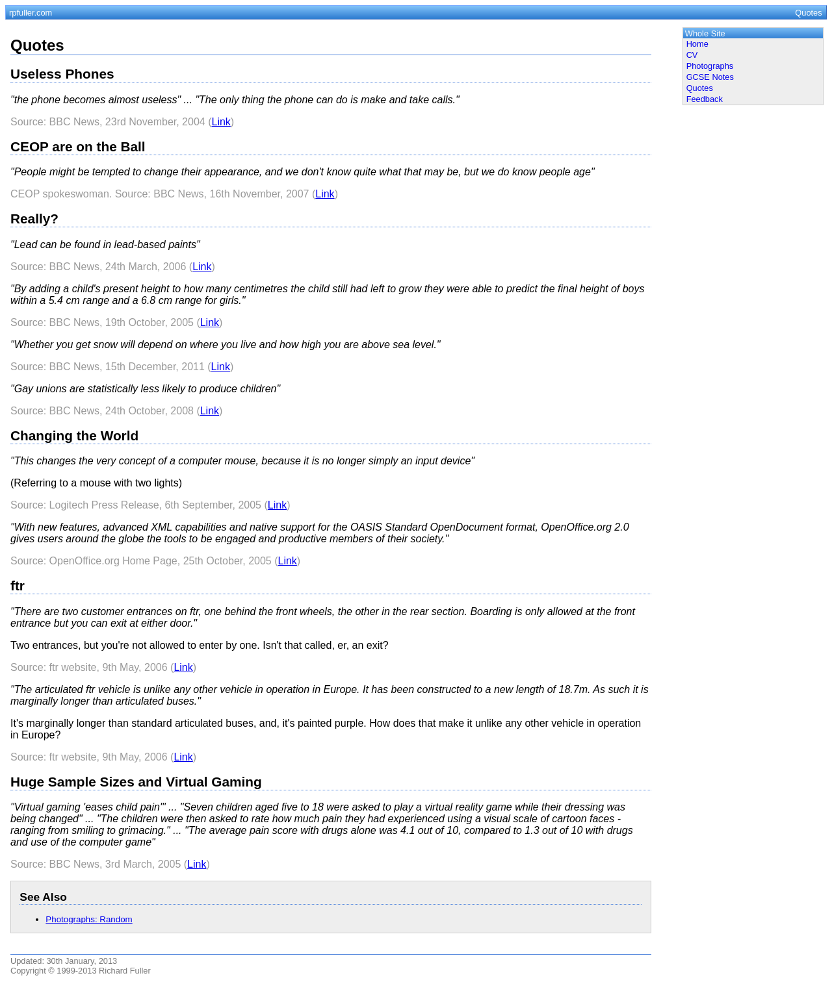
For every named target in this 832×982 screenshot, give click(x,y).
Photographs (710, 66)
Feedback (704, 99)
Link (220, 121)
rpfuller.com (30, 13)
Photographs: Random (89, 919)
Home (697, 44)
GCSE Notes (710, 77)
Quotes (699, 88)
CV (692, 55)
